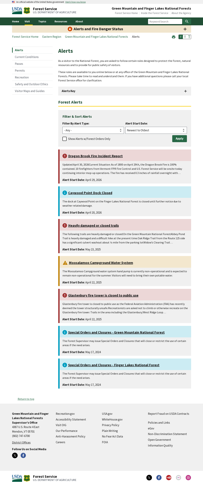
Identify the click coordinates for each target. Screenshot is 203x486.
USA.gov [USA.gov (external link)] (107, 414)
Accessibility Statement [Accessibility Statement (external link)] (71, 419)
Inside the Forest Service (154, 13)
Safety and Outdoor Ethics (31, 84)
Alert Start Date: (136, 123)
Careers (60, 442)
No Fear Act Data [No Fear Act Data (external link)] (112, 436)
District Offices (21, 442)
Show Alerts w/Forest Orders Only (89, 139)
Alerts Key (68, 91)
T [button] (181, 37)
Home (15, 21)
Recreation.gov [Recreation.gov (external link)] (65, 414)
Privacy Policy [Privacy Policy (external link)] (110, 425)
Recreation (22, 77)
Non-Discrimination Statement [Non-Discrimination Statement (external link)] (167, 434)
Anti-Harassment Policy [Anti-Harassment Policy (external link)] (70, 436)
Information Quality (160, 445)
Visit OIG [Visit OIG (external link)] (61, 425)
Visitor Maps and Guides (30, 91)
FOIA (105, 442)
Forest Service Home (126, 13)
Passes (19, 64)
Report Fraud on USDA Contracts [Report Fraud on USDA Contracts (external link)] (168, 414)
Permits (20, 70)
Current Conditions (27, 57)
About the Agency (181, 13)
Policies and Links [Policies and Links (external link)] (159, 423)
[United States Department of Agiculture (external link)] (18, 10)
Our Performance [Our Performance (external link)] (66, 431)
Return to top (26, 399)
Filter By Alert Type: (75, 123)
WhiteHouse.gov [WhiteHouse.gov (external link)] (112, 419)
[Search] (187, 21)
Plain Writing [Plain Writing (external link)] (110, 431)
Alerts (19, 50)
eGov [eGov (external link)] (151, 428)
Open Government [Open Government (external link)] (159, 440)
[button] (174, 36)
